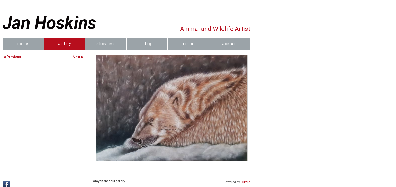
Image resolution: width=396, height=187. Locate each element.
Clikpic (245, 182)
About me (105, 44)
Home (22, 44)
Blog (147, 44)
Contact (229, 44)
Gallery (64, 44)
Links (188, 44)
